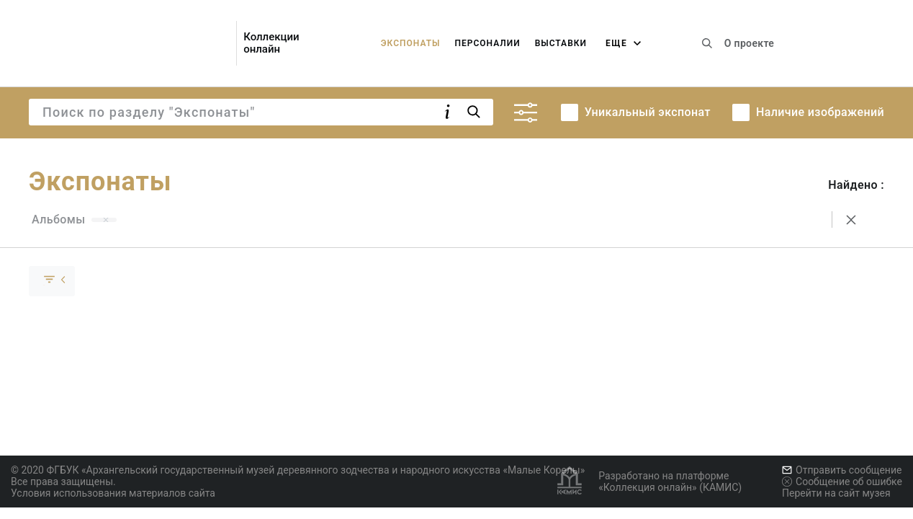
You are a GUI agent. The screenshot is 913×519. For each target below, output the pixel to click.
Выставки (561, 43)
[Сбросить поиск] (851, 220)
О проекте (749, 43)
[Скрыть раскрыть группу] (52, 281)
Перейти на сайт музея (836, 493)
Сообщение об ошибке (842, 481)
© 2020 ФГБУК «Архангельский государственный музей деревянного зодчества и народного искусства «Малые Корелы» (298, 470)
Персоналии (487, 43)
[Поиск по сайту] (707, 43)
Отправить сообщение (841, 470)
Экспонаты (411, 43)
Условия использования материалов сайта (113, 493)
